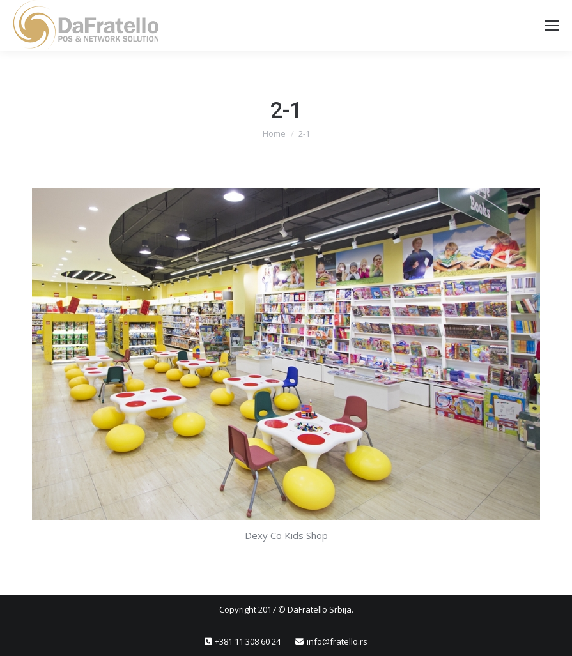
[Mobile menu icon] (551, 25)
